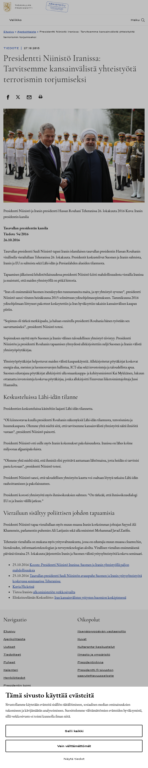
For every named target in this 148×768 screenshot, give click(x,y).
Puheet (9, 662)
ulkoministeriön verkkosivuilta (54, 592)
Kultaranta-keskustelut (96, 647)
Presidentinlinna (90, 662)
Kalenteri (10, 670)
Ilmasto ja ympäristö (93, 654)
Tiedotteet (12, 654)
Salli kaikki (74, 731)
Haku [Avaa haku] (135, 20)
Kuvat (82, 639)
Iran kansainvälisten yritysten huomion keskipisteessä (90, 597)
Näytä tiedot (74, 759)
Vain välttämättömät (74, 746)
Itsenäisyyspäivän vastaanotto (101, 631)
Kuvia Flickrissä (23, 586)
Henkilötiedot (14, 678)
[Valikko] (13, 20)
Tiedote (11, 48)
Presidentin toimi (17, 685)
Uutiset (9, 647)
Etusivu (8, 31)
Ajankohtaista (26, 31)
